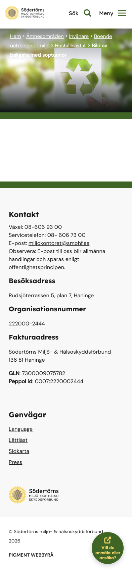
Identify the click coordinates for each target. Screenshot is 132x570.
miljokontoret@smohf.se (59, 243)
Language (21, 428)
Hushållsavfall (70, 45)
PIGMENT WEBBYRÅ (31, 555)
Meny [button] (112, 13)
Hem (15, 36)
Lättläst (18, 440)
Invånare (79, 36)
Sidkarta (19, 451)
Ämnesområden (45, 36)
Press (15, 462)
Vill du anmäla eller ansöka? (109, 548)
